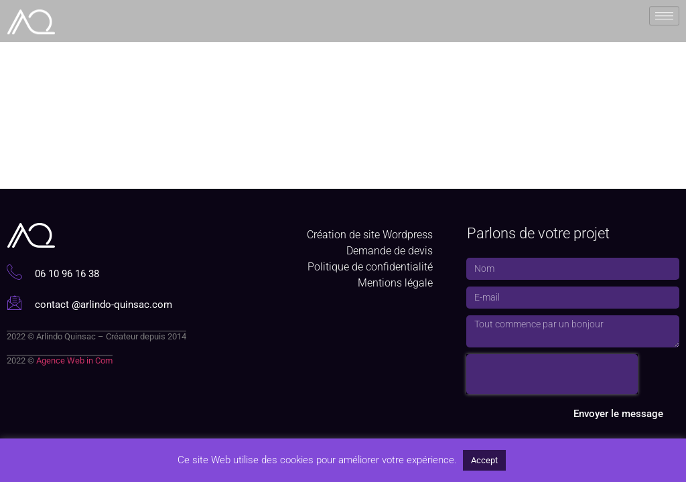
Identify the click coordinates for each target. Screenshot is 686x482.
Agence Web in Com (74, 360)
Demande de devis (389, 250)
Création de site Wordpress (370, 234)
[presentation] (552, 374)
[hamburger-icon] (664, 15)
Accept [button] (484, 460)
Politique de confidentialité (370, 266)
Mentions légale (395, 282)
